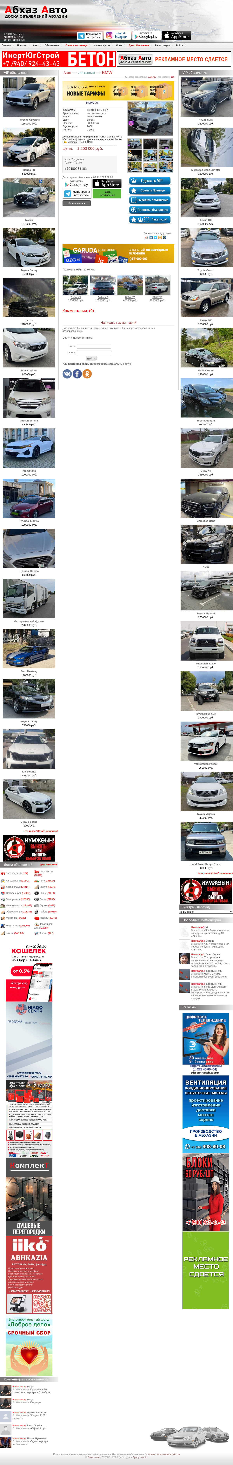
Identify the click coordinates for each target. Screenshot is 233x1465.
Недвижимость (19, 905)
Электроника (18, 899)
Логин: (72, 346)
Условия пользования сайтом (162, 1454)
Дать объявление (139, 45)
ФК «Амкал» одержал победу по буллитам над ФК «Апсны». (210, 933)
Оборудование (19, 911)
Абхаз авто (94, 1457)
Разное (15, 933)
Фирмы (47, 933)
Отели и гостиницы (76, 45)
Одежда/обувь (18, 893)
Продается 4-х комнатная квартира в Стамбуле (31, 1391)
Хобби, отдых (17, 887)
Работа (48, 911)
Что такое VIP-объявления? (41, 831)
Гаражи (47, 905)
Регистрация (162, 45)
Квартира (35, 1402)
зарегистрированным (141, 328)
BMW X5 (76, 287)
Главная (6, 45)
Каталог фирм (102, 45)
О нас (119, 45)
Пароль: (71, 352)
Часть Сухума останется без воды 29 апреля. (209, 975)
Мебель (48, 918)
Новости (22, 45)
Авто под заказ (17, 873)
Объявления (52, 45)
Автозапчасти (18, 880)
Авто (35, 45)
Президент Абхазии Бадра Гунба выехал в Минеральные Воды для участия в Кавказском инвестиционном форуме (210, 992)
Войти (179, 45)
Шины (47, 893)
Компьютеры (18, 925)
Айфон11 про (38, 1428)
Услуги (48, 887)
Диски (47, 899)
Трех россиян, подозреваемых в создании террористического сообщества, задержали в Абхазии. (210, 961)
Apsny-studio (139, 1457)
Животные (16, 918)
